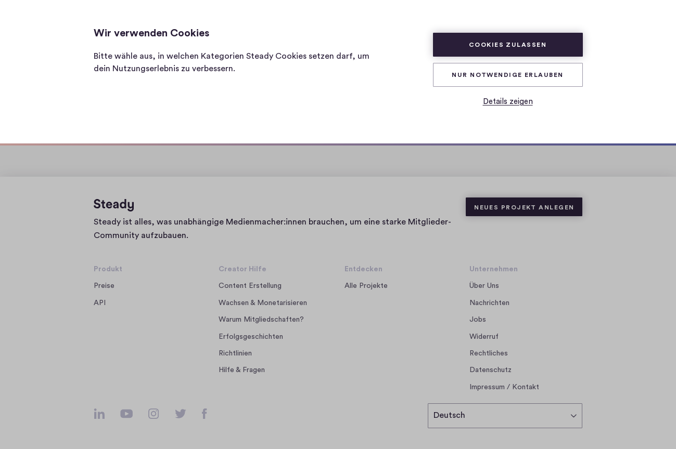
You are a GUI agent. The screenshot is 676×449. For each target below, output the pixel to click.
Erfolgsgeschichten (251, 336)
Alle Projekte (366, 285)
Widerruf (484, 336)
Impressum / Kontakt (504, 387)
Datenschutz (490, 370)
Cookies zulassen (507, 45)
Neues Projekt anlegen (524, 207)
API (100, 303)
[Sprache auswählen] (505, 415)
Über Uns (484, 285)
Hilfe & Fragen (242, 370)
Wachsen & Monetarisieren (263, 303)
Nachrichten (489, 303)
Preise (104, 285)
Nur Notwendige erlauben (507, 75)
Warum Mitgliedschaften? (261, 319)
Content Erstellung (250, 285)
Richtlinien (235, 353)
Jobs (480, 319)
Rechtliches (488, 353)
